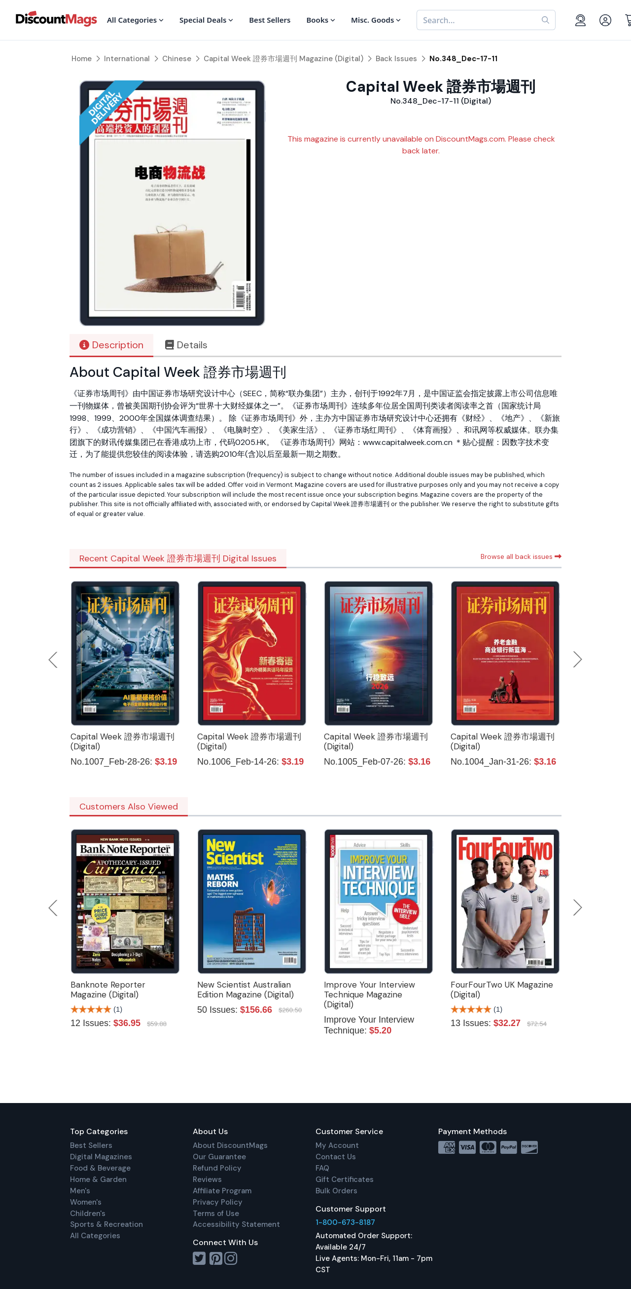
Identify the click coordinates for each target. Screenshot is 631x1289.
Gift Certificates (345, 1179)
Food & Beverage (100, 1168)
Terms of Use (216, 1213)
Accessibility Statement (236, 1224)
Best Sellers (91, 1145)
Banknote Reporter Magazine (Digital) (107, 989)
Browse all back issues (521, 556)
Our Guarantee (219, 1157)
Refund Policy (217, 1168)
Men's (80, 1191)
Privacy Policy (218, 1202)
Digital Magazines (101, 1157)
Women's (86, 1202)
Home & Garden (98, 1179)
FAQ (322, 1168)
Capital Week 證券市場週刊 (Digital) (122, 741)
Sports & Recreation (106, 1224)
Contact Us (336, 1157)
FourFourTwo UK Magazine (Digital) (502, 989)
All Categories (95, 1236)
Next (577, 659)
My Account (337, 1145)
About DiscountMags (230, 1145)
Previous (53, 659)
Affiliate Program (222, 1191)
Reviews (207, 1179)
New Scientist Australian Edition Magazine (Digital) (245, 989)
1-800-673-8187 (345, 1222)
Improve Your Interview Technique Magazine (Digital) (369, 994)
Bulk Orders (336, 1191)
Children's (87, 1213)
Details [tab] (186, 344)
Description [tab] (111, 344)
